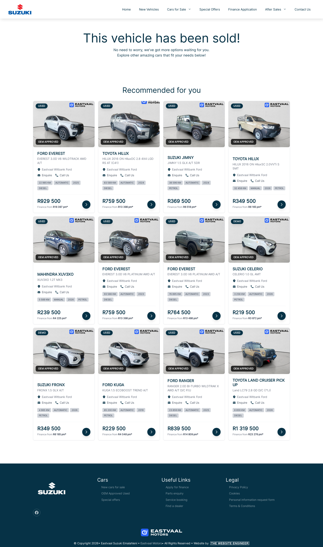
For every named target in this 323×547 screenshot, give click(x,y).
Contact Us (303, 9)
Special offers (110, 499)
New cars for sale (113, 487)
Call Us (62, 175)
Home (126, 9)
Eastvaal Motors (151, 543)
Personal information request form (252, 499)
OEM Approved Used (115, 493)
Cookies (234, 493)
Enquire (44, 175)
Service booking (176, 499)
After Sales (277, 9)
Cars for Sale (181, 9)
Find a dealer (174, 506)
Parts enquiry (175, 493)
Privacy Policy (238, 487)
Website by (221, 543)
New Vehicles (149, 9)
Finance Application (242, 9)
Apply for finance (177, 487)
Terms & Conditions (242, 506)
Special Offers (209, 9)
